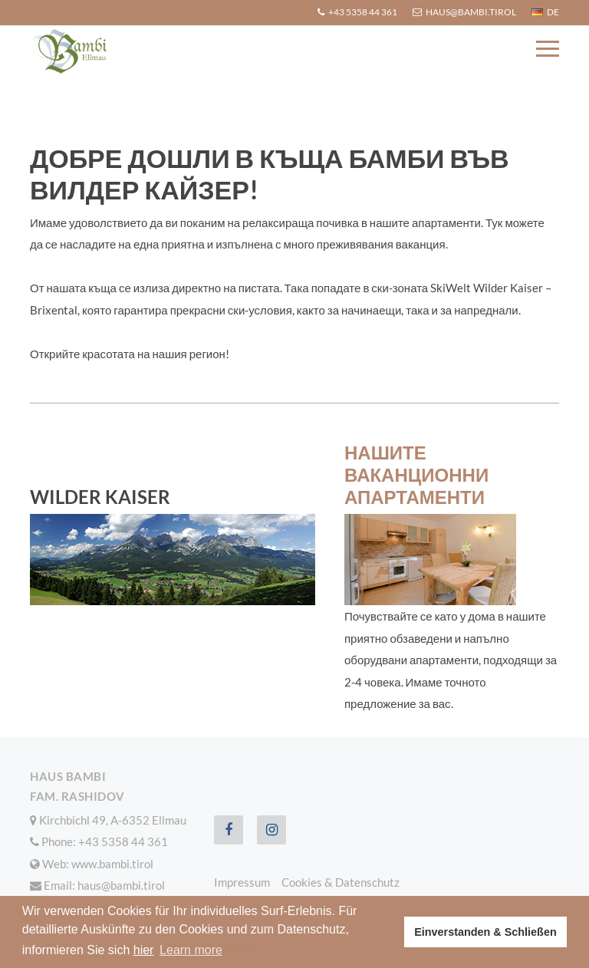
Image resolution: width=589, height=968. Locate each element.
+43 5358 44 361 (123, 841)
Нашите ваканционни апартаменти (416, 474)
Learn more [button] (191, 949)
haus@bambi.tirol (121, 885)
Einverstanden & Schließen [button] (485, 932)
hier (143, 949)
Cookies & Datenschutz (340, 882)
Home (44, 93)
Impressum (242, 882)
